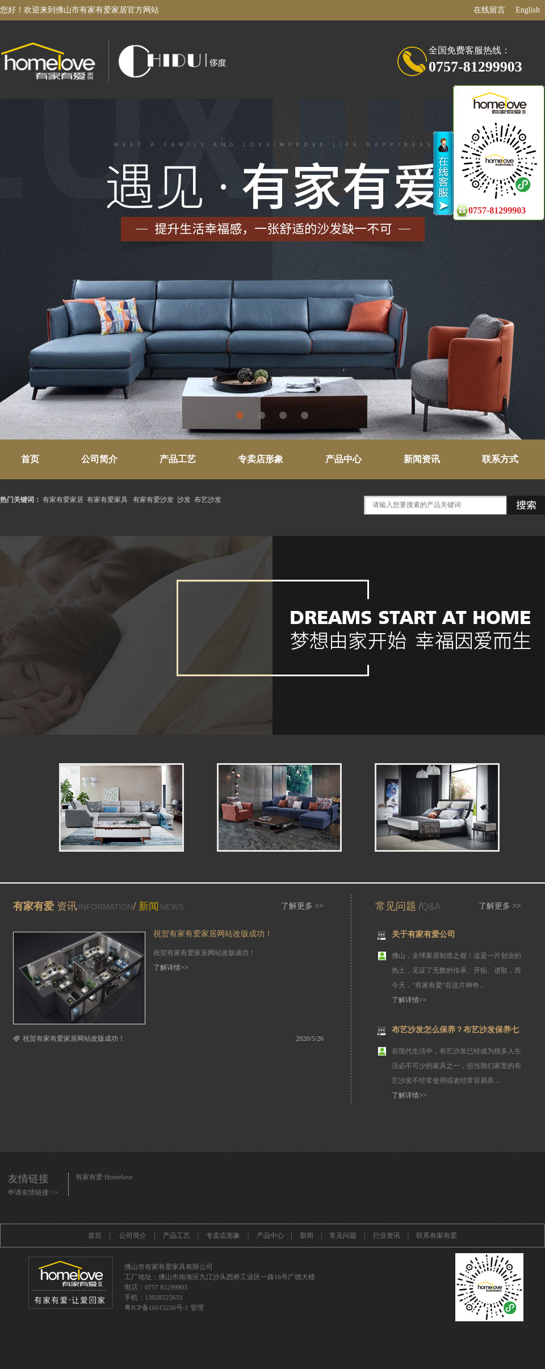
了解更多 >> (302, 906)
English (527, 10)
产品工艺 (178, 459)
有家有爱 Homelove (104, 1177)
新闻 (149, 906)
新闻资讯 (422, 459)
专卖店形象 (260, 459)
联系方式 (500, 459)
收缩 (443, 173)
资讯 (65, 906)
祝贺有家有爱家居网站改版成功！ (212, 934)
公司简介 (99, 459)
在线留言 (489, 10)
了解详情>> (170, 968)
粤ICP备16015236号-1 (156, 1308)
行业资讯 (386, 1236)
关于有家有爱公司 (423, 936)
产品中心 (343, 459)
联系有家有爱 (436, 1236)
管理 (197, 1308)
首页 (30, 459)
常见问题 (395, 906)
